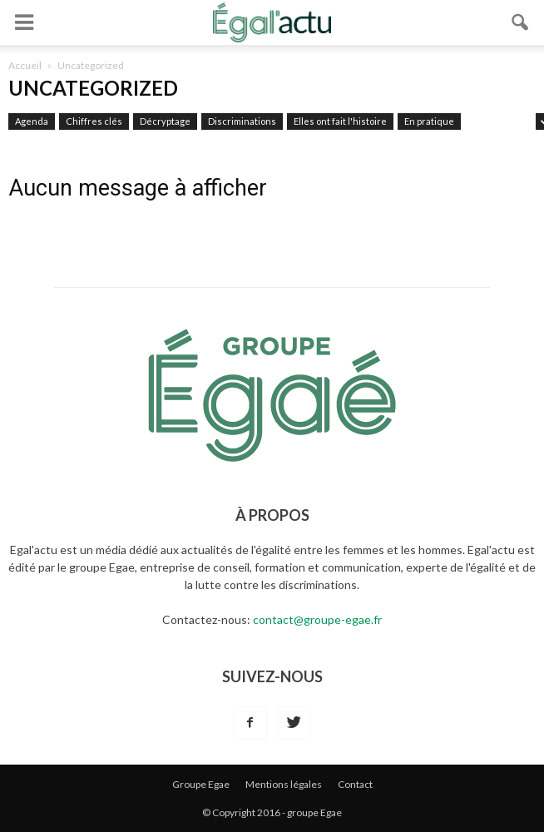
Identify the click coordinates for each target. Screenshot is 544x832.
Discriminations (242, 121)
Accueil (25, 65)
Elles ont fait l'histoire (340, 121)
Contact (355, 784)
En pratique (429, 121)
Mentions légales (283, 784)
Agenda (31, 121)
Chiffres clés (94, 121)
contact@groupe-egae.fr (317, 619)
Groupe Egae (201, 784)
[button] (520, 22)
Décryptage (165, 121)
